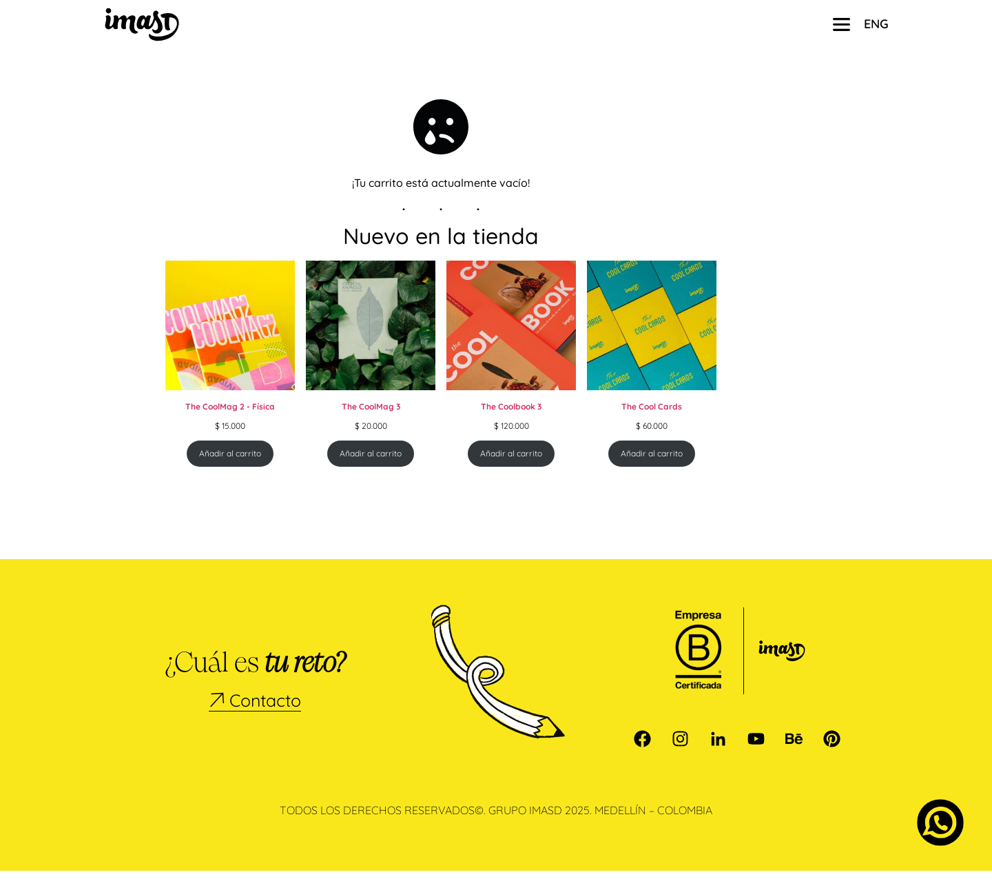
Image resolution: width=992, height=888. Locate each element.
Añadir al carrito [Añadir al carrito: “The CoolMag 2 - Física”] (230, 470)
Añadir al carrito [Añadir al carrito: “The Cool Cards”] (652, 470)
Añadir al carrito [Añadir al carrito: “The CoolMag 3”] (371, 470)
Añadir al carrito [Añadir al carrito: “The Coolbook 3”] (511, 470)
